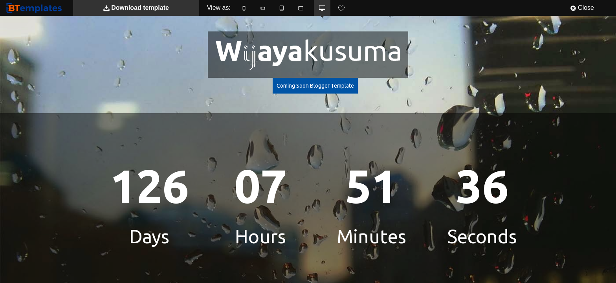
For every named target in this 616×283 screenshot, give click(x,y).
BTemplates (35, 7)
